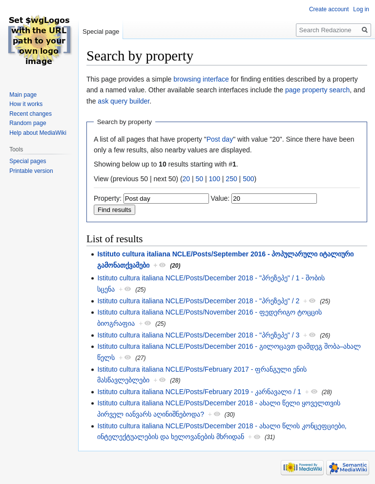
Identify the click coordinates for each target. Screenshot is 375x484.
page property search (317, 90)
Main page (23, 94)
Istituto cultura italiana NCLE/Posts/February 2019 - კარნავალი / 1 (199, 392)
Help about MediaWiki (37, 132)
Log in (361, 9)
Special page (101, 31)
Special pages (27, 161)
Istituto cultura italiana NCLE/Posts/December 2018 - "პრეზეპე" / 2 (198, 301)
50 (200, 179)
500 (248, 179)
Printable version (31, 171)
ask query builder (123, 101)
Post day (220, 139)
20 (186, 179)
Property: (108, 198)
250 (231, 179)
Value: (220, 198)
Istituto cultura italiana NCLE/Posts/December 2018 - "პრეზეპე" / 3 (198, 335)
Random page (27, 123)
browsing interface (201, 79)
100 (214, 179)
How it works (25, 104)
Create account (329, 9)
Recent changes (30, 113)
